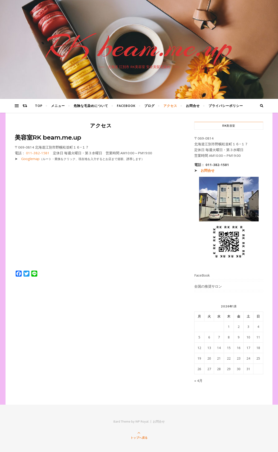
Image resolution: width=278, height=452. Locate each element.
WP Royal (141, 421)
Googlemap (30, 158)
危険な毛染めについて (91, 105)
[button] (101, 148)
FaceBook (126, 105)
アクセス (170, 105)
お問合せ (193, 105)
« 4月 (198, 380)
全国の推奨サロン (208, 286)
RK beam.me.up (139, 46)
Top (38, 105)
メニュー (58, 105)
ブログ (149, 105)
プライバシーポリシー (225, 105)
